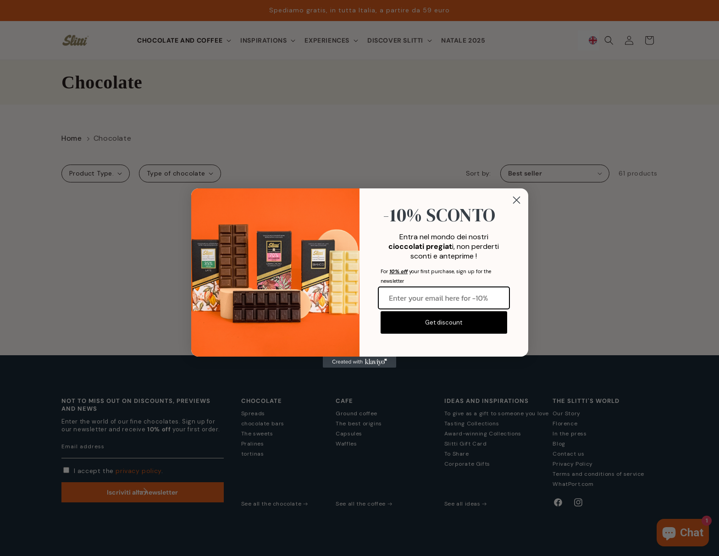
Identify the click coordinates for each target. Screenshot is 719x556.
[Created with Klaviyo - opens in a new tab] (359, 362)
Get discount (443, 322)
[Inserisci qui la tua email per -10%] (444, 297)
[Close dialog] (517, 200)
